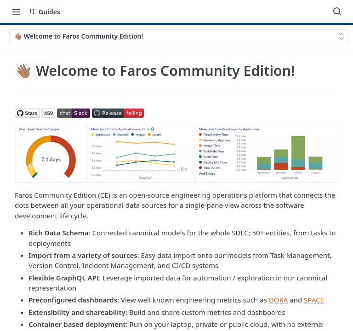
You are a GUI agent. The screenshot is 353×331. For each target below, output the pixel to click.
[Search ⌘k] (337, 11)
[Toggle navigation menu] (16, 11)
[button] (35, 112)
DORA (278, 299)
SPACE (314, 299)
